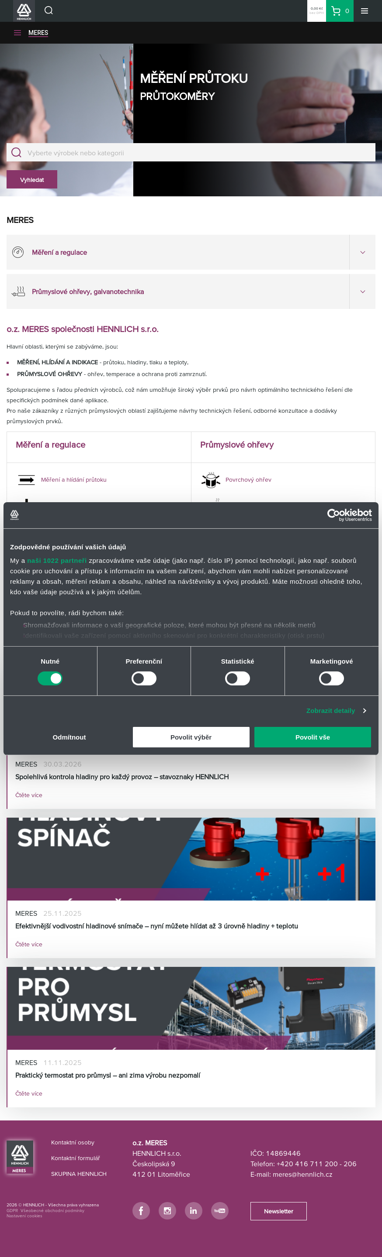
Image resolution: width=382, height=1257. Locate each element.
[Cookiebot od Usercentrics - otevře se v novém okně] (333, 514)
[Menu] (364, 11)
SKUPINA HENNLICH (79, 1173)
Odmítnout (69, 737)
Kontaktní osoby (72, 1142)
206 (350, 1164)
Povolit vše (312, 737)
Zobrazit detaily (330, 710)
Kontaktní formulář (75, 1157)
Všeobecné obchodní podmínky (52, 1210)
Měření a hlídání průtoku (61, 479)
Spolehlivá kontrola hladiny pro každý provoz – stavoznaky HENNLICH (122, 777)
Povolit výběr (191, 737)
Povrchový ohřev (235, 479)
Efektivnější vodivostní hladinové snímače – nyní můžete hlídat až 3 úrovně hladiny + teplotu (156, 926)
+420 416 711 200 (307, 1164)
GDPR (12, 1210)
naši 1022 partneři (57, 560)
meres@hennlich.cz (303, 1174)
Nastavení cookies (24, 1215)
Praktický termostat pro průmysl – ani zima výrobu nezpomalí (107, 1075)
